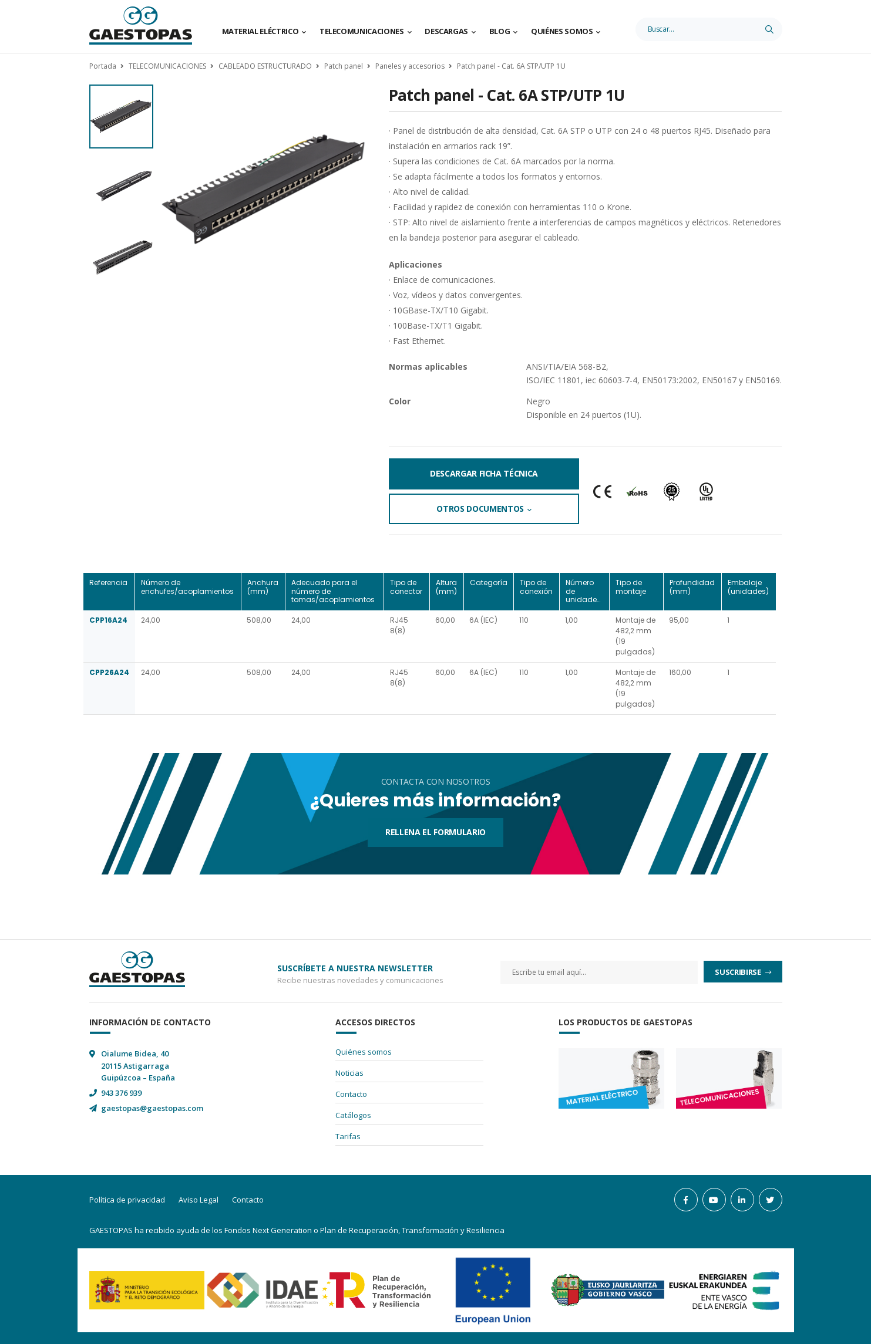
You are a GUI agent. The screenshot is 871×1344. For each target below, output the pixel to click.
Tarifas (348, 1136)
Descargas (446, 31)
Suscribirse (738, 972)
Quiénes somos (562, 31)
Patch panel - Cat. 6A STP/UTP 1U (511, 66)
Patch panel (343, 66)
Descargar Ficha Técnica (484, 473)
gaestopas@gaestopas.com (152, 1108)
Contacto (351, 1094)
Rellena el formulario (435, 832)
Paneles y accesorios (410, 66)
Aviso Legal (198, 1199)
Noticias (349, 1073)
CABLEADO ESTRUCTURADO (265, 66)
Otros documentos (479, 508)
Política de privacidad (127, 1199)
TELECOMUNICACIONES (167, 66)
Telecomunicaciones (362, 31)
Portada (102, 66)
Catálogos (353, 1115)
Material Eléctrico (260, 31)
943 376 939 (121, 1093)
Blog (499, 31)
